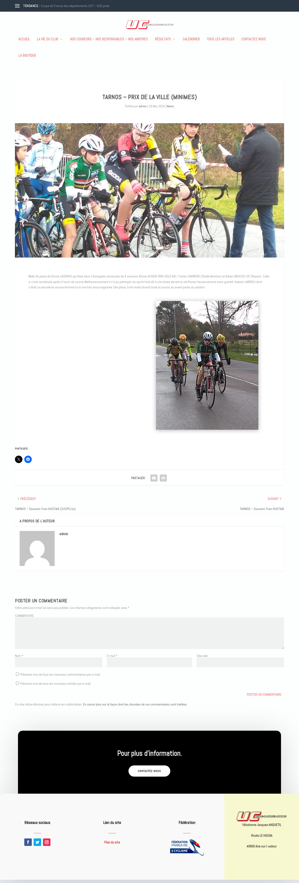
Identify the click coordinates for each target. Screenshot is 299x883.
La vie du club (47, 43)
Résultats (163, 43)
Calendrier (191, 43)
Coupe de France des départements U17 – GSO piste (75, 6)
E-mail (112, 659)
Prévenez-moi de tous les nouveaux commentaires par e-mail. (60, 678)
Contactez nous (253, 43)
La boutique (27, 59)
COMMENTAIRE (24, 619)
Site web (202, 659)
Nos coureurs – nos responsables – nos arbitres (109, 43)
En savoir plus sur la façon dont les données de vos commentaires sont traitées (135, 707)
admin (143, 109)
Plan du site (112, 845)
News (170, 109)
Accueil (24, 43)
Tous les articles (220, 43)
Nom (19, 659)
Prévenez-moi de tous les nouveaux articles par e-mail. (55, 687)
